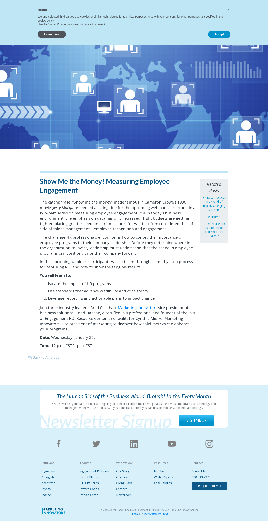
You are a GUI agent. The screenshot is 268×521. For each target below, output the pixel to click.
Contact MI (199, 471)
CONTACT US (225, 9)
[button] (91, 9)
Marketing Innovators (137, 307)
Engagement (50, 471)
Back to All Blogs (46, 357)
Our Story (123, 471)
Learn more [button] (52, 510)
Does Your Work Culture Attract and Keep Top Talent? (214, 230)
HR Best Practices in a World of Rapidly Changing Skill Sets (214, 204)
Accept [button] (219, 510)
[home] (35, 11)
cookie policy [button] (46, 496)
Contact (184, 9)
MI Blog (159, 471)
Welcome (214, 217)
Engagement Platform (94, 471)
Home (74, 9)
